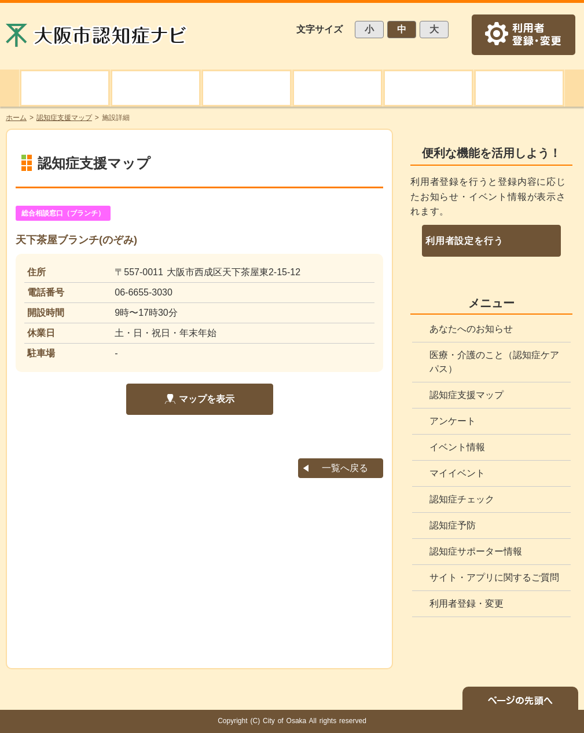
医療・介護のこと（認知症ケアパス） (494, 362)
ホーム (16, 118)
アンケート (452, 421)
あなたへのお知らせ (471, 329)
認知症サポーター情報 (475, 551)
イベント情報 (457, 447)
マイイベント (457, 473)
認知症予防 (452, 525)
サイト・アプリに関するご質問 (494, 577)
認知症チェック (461, 499)
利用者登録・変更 (466, 603)
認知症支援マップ (466, 395)
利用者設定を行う (464, 241)
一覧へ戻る (345, 468)
